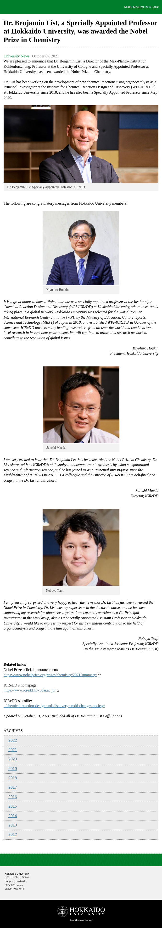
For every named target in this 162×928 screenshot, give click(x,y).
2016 (12, 797)
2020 (12, 759)
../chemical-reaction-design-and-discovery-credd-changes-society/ (54, 706)
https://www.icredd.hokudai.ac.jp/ (31, 690)
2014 (12, 816)
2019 (12, 769)
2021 (12, 750)
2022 (12, 740)
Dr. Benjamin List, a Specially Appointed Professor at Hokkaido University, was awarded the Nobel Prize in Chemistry (80, 31)
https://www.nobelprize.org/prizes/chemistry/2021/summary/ (52, 675)
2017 (12, 787)
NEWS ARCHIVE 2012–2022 (141, 7)
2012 (12, 834)
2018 (12, 778)
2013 (12, 825)
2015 (12, 806)
